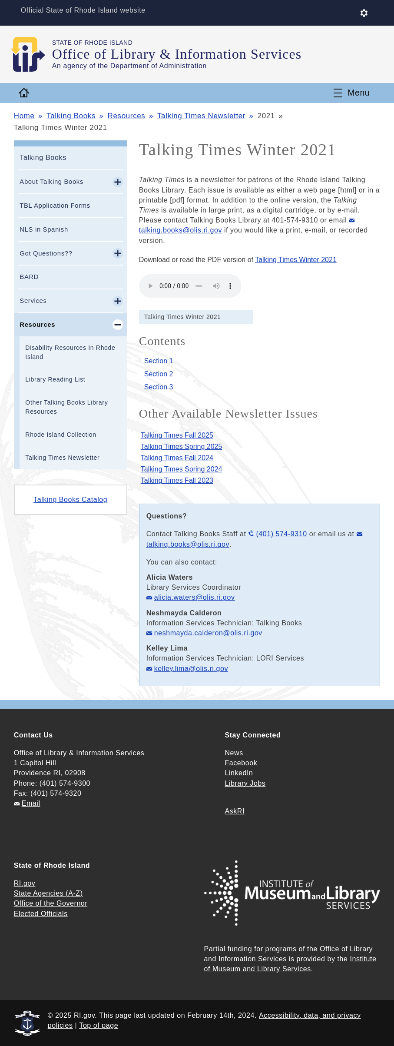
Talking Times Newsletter (201, 116)
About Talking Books (51, 181)
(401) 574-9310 (281, 534)
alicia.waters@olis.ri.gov (194, 597)
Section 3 (158, 387)
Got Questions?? (46, 253)
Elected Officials (41, 913)
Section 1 (158, 361)
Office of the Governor (50, 903)
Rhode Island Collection (60, 434)
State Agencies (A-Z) (48, 893)
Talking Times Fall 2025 (177, 435)
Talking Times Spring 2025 (181, 446)
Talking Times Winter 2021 (296, 259)
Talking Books (71, 116)
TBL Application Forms (55, 205)
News (234, 753)
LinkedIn (239, 773)
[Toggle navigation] (351, 93)
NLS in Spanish (44, 229)
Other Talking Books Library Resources (66, 407)
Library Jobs (245, 783)
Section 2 (158, 374)
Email (31, 803)
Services (33, 300)
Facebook (241, 763)
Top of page (98, 1025)
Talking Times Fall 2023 (177, 480)
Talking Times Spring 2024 (181, 469)
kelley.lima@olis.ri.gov (191, 668)
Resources (127, 116)
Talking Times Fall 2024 (177, 458)
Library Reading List (55, 379)
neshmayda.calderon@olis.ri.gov (208, 633)
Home (24, 116)
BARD (29, 276)
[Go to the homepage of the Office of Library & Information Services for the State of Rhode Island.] (33, 54)
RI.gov (25, 883)
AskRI (235, 811)
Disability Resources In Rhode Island (70, 352)
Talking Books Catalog (70, 499)
